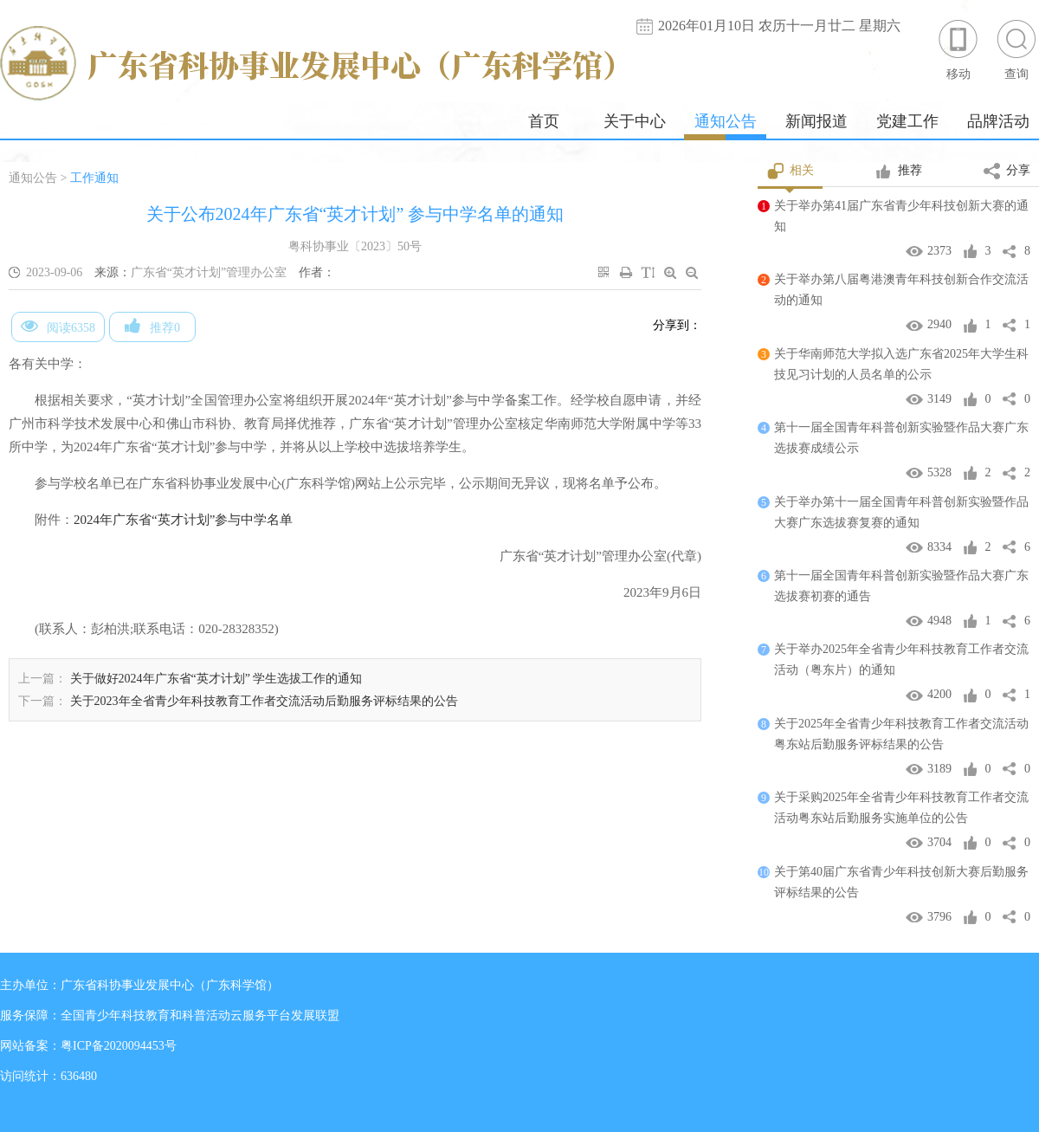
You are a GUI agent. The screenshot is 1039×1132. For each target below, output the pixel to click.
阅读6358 (58, 325)
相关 (790, 171)
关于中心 (634, 121)
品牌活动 (998, 121)
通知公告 (725, 121)
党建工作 (907, 121)
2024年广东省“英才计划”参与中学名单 (183, 520)
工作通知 (94, 177)
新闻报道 (816, 121)
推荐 (898, 171)
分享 (1007, 171)
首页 (543, 121)
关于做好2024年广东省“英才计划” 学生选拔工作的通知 (216, 678)
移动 (958, 49)
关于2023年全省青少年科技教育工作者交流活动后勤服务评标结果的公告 (264, 701)
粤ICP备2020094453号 (119, 1045)
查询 (1016, 49)
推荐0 (152, 325)
